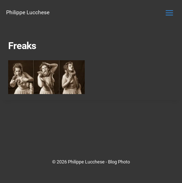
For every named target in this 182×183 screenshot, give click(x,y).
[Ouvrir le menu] (169, 13)
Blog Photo (119, 161)
